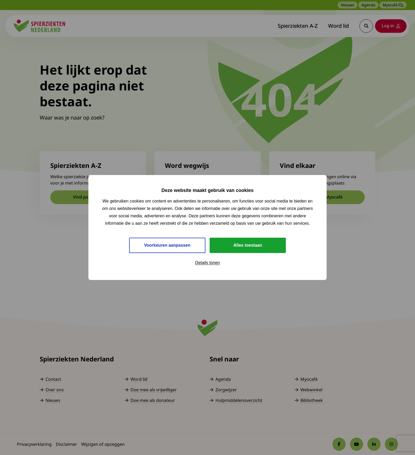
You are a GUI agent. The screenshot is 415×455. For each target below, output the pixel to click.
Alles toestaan (247, 245)
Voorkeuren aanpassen (167, 245)
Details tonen (207, 262)
